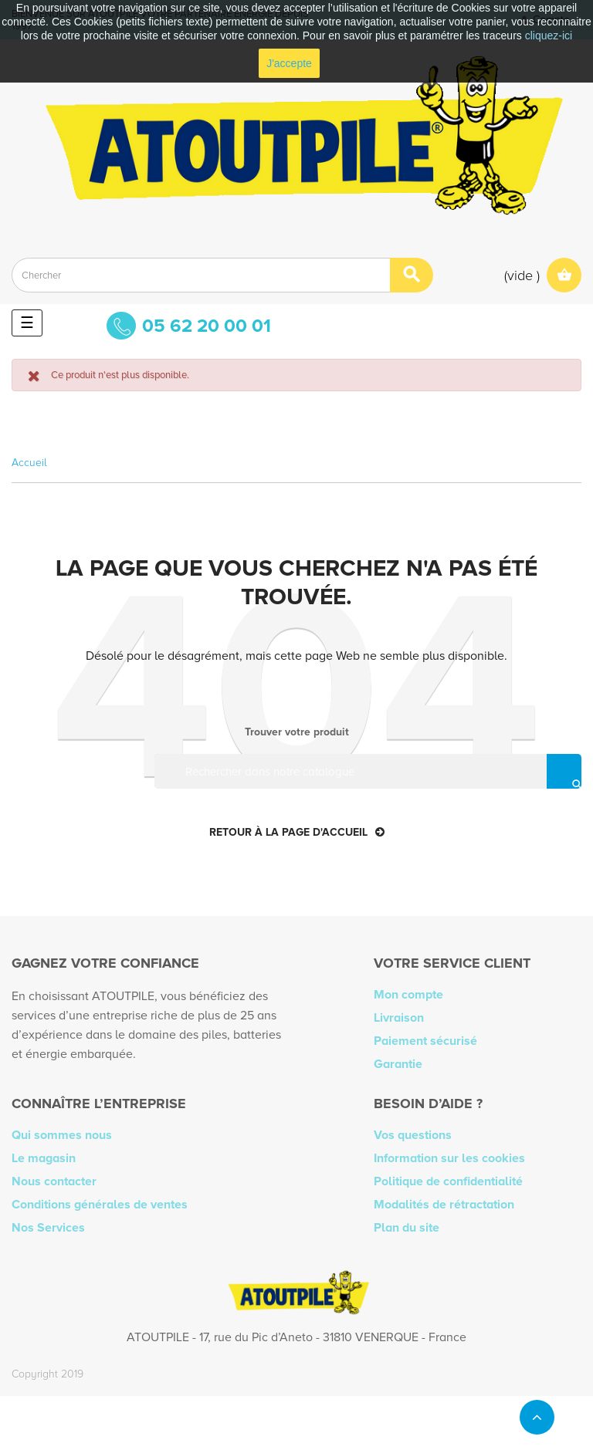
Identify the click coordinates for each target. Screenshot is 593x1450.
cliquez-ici (548, 35)
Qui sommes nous (62, 1135)
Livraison (399, 1018)
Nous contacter (54, 1181)
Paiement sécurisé (425, 1041)
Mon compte (408, 994)
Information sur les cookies (449, 1158)
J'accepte (289, 63)
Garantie (398, 1064)
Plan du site (406, 1227)
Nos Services (48, 1227)
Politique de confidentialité (448, 1181)
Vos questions (413, 1135)
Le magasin (44, 1158)
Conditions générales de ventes (100, 1204)
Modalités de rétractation (444, 1204)
